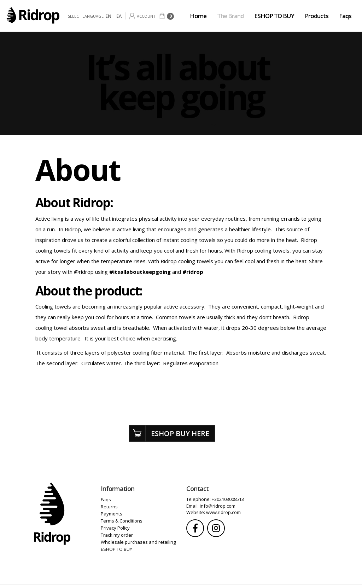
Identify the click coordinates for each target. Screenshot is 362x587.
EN (108, 16)
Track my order (117, 535)
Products (316, 16)
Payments (111, 513)
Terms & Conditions (121, 521)
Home (198, 16)
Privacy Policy (115, 528)
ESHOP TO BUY (274, 16)
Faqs (345, 16)
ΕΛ (119, 16)
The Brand (230, 16)
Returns (109, 506)
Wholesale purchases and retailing (138, 542)
